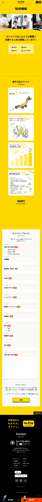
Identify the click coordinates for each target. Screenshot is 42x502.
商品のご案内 (17, 463)
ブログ (24, 461)
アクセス (25, 465)
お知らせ (25, 459)
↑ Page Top (37, 413)
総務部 (25, 47)
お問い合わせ (26, 463)
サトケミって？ (16, 459)
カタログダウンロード (21, 475)
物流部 (15, 50)
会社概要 (16, 465)
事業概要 (16, 461)
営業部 (15, 47)
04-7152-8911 (23, 441)
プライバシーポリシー (21, 486)
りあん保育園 (26, 50)
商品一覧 (18, 472)
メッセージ (16, 467)
